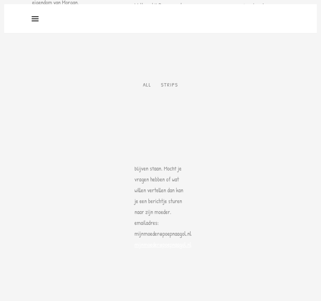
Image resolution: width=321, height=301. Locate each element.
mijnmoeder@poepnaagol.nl (163, 244)
